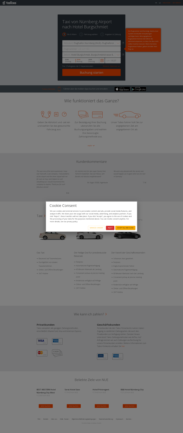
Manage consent (96, 228)
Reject (110, 228)
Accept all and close (125, 228)
